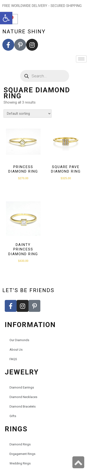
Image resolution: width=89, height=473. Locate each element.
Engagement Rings (22, 454)
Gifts (12, 416)
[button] (6, 18)
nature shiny (24, 31)
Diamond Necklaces (23, 397)
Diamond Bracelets (22, 406)
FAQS (13, 359)
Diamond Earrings (21, 387)
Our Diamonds (19, 340)
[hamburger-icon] (81, 58)
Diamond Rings (20, 444)
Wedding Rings (20, 463)
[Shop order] (28, 114)
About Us (16, 349)
